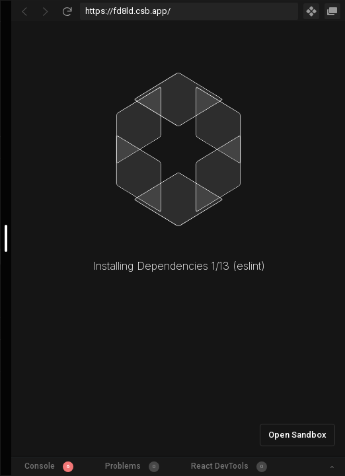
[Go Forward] (46, 11)
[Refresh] (67, 11)
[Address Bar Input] (189, 11)
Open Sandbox (297, 435)
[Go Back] (24, 11)
